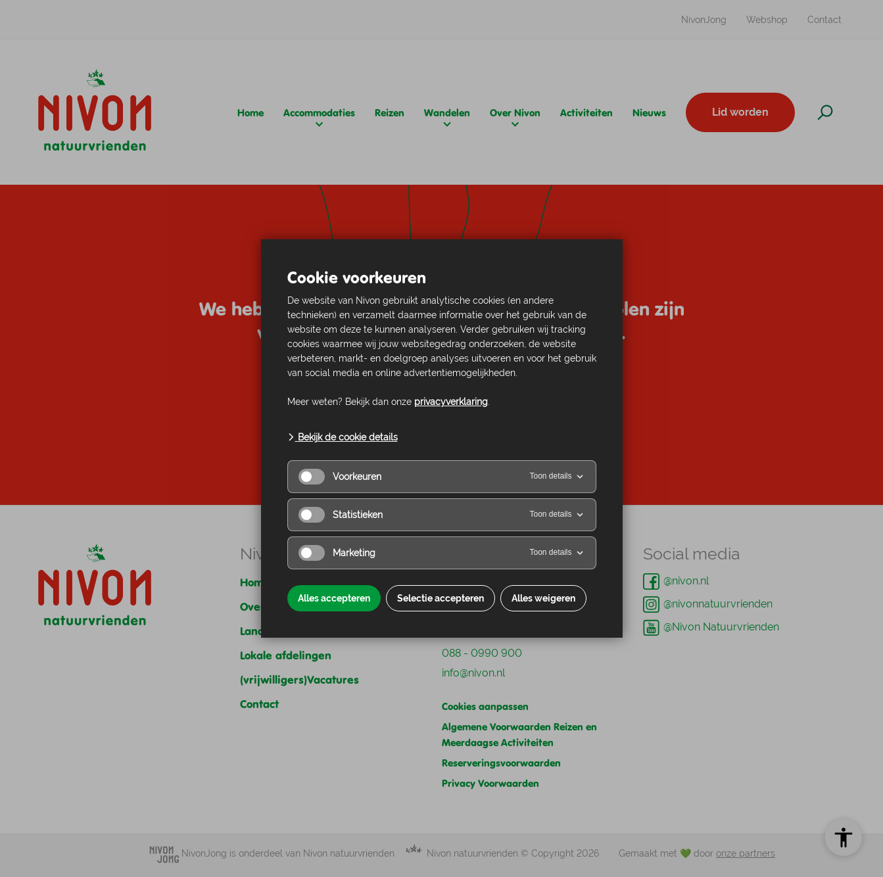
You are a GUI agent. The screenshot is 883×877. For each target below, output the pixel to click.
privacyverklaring (451, 401)
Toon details (557, 476)
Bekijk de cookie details (342, 437)
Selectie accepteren (440, 598)
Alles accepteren (334, 598)
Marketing (336, 553)
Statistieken (340, 515)
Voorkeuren (339, 477)
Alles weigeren (543, 598)
